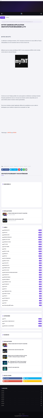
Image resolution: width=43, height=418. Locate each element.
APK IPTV (11, 166)
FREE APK (21, 166)
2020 (22, 403)
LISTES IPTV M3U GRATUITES (13, 367)
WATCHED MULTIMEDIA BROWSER (23, 272)
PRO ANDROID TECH (24, 415)
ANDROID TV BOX (23, 242)
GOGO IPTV (23, 263)
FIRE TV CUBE (23, 251)
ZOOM (23, 303)
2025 (22, 392)
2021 (22, 401)
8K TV (23, 318)
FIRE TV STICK (23, 260)
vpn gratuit (23, 284)
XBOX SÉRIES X (23, 279)
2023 (22, 397)
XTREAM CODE (23, 267)
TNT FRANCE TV (23, 298)
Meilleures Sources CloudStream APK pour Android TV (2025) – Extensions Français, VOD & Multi (17, 356)
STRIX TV (23, 296)
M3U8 (23, 249)
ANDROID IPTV (6, 166)
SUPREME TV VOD (23, 281)
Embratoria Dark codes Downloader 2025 (16, 219)
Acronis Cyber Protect (23, 321)
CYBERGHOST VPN (23, 291)
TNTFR (14, 132)
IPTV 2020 (23, 244)
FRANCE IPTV (16, 166)
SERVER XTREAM (23, 277)
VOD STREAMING (23, 258)
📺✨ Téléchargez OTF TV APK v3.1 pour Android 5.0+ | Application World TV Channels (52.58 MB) (17, 362)
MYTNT (9, 132)
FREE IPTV (25, 166)
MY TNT (7, 21)
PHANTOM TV (23, 274)
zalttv (23, 288)
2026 (22, 390)
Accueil (3, 21)
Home (20, 413)
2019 (22, 405)
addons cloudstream (23, 325)
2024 (22, 394)
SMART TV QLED (23, 293)
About (23, 413)
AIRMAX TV (23, 253)
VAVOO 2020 (23, 270)
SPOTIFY (23, 286)
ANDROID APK (23, 234)
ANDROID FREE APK (23, 237)
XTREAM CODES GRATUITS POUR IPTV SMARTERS (17, 213)
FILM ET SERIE (23, 246)
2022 (22, 399)
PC (23, 323)
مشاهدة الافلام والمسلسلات (23, 305)
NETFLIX (23, 256)
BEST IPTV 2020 (23, 239)
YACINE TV (23, 300)
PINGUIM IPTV (23, 265)
